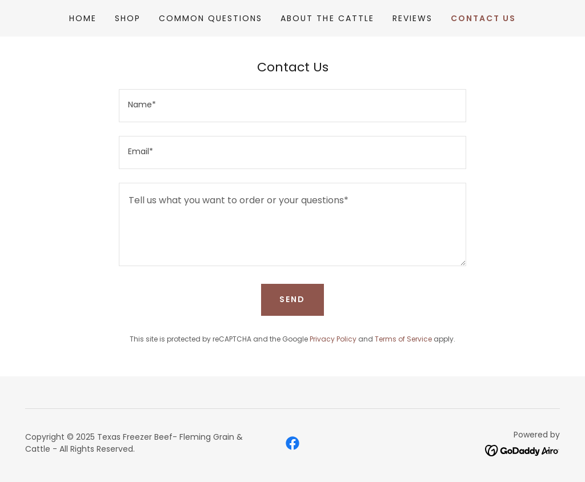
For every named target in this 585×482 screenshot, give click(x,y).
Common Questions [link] (210, 18)
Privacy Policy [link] (333, 339)
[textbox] (292, 105)
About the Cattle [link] (327, 18)
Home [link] (83, 18)
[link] (292, 443)
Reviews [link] (412, 18)
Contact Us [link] (483, 18)
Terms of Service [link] (403, 339)
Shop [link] (128, 18)
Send (292, 299)
